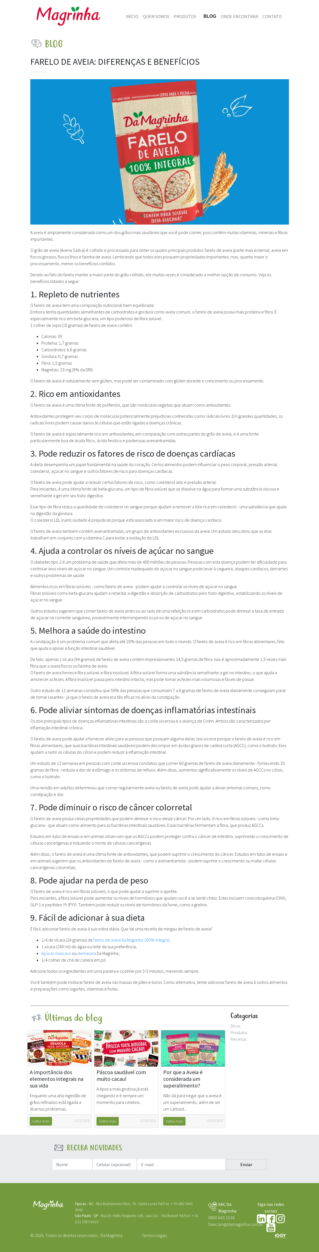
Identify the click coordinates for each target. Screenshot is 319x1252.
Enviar (246, 1164)
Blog (209, 16)
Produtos (185, 16)
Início (132, 16)
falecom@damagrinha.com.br (235, 1224)
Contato (272, 16)
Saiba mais (41, 1121)
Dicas (235, 1026)
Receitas (238, 1039)
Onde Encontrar (239, 16)
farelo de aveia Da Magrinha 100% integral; (131, 940)
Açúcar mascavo (56, 953)
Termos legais (154, 1235)
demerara (87, 953)
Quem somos (156, 16)
